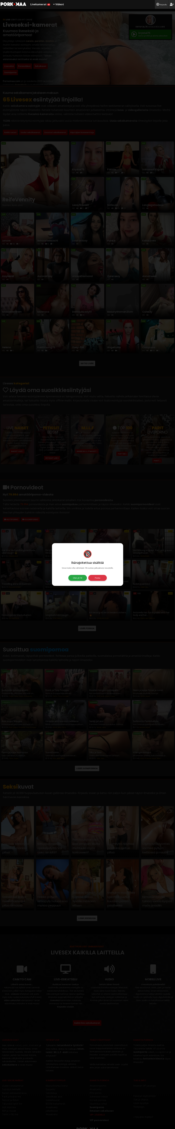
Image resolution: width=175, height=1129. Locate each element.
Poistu (97, 578)
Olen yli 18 (77, 578)
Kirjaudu (161, 4)
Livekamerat (40, 4)
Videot (58, 4)
